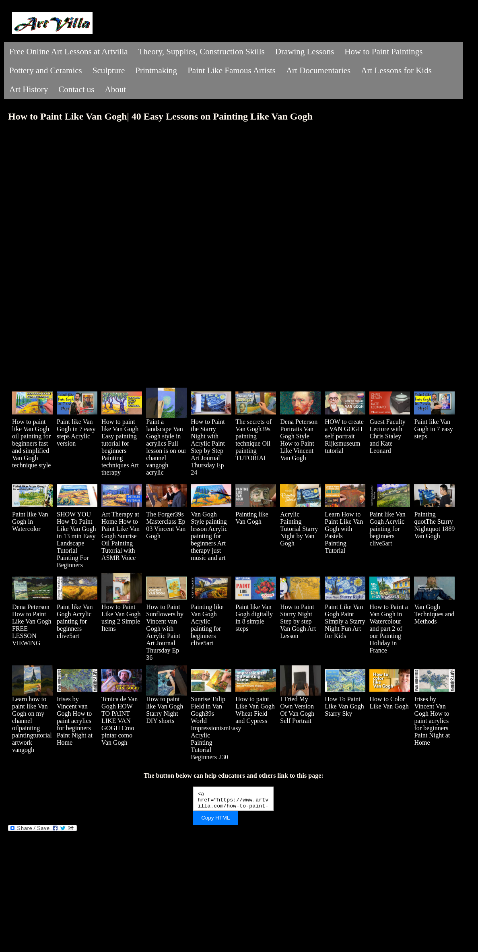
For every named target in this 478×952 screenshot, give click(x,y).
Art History (28, 89)
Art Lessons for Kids (396, 70)
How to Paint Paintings (383, 51)
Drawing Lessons (304, 51)
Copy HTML (215, 818)
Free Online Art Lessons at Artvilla (68, 51)
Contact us (76, 89)
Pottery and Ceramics (45, 70)
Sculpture (109, 70)
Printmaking (156, 70)
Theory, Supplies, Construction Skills (201, 51)
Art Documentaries (318, 70)
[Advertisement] (233, 887)
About (115, 89)
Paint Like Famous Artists (231, 70)
